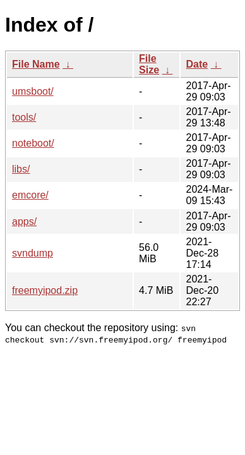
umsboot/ (33, 91)
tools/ (24, 117)
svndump (32, 253)
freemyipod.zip (45, 290)
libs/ (21, 169)
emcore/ (30, 195)
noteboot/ (33, 143)
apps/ (24, 221)
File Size (149, 64)
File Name (36, 64)
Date (197, 64)
